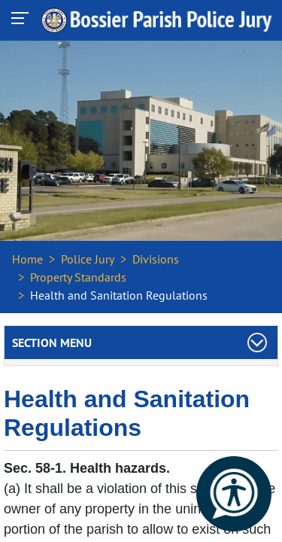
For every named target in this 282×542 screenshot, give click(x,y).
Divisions (155, 258)
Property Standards (78, 277)
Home (27, 258)
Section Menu (52, 342)
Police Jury (87, 258)
